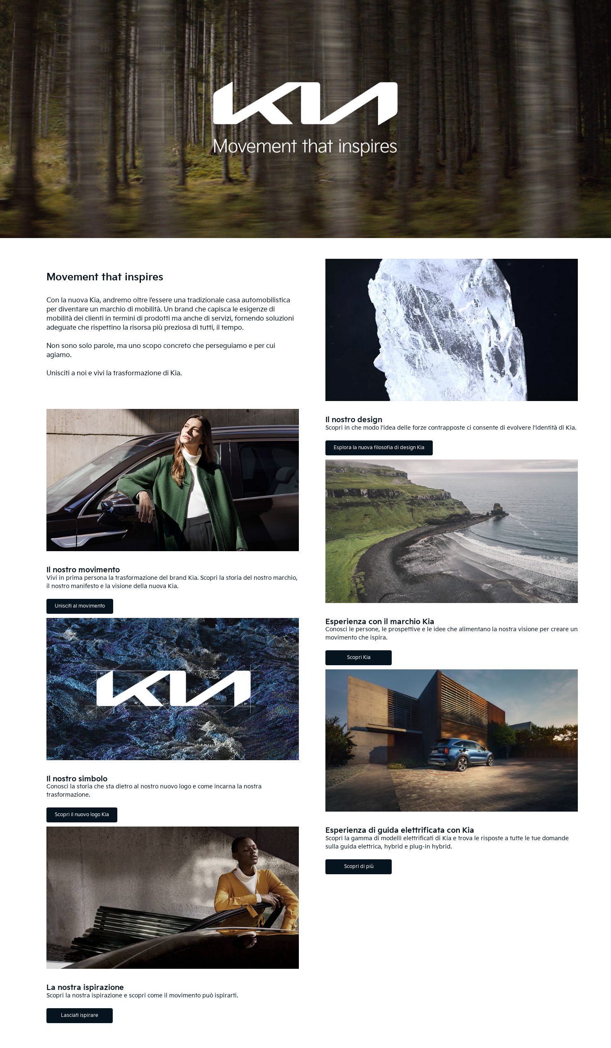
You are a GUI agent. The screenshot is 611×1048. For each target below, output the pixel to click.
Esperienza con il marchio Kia (379, 622)
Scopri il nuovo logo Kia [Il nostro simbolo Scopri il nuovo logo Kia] (82, 815)
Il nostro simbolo (76, 779)
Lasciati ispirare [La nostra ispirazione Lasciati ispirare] (79, 1015)
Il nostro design (353, 420)
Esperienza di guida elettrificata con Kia (399, 830)
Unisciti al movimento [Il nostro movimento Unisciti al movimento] (80, 606)
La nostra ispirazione (85, 987)
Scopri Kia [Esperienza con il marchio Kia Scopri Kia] (359, 657)
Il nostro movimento (83, 570)
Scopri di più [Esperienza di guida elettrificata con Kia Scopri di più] (358, 866)
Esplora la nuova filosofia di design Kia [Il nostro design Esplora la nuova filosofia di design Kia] (379, 448)
